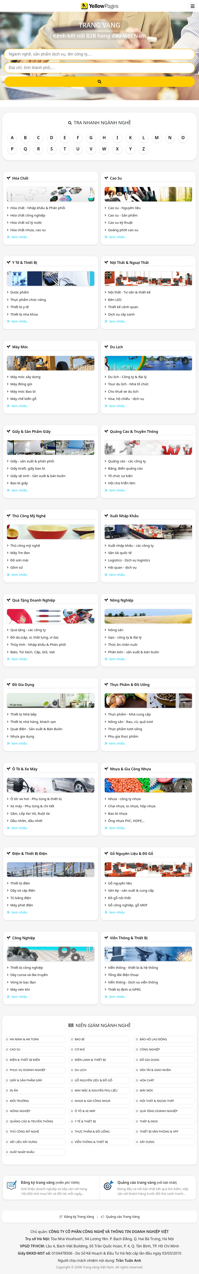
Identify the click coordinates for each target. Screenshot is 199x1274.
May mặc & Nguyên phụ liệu (96, 1090)
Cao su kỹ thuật (120, 222)
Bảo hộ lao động (153, 1039)
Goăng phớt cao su (123, 230)
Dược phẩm (19, 292)
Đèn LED (115, 299)
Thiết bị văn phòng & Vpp (159, 1131)
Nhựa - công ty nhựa (124, 798)
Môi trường (19, 1101)
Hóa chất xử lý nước (26, 222)
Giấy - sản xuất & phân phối (32, 461)
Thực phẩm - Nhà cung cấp (129, 714)
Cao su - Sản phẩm (123, 215)
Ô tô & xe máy (24, 768)
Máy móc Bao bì (23, 391)
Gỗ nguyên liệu (120, 883)
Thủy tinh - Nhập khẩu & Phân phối (38, 644)
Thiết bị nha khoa (24, 314)
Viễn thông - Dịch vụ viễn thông (133, 982)
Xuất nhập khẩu (124, 515)
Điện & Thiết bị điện (29, 853)
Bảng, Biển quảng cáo (125, 468)
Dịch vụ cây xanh (121, 314)
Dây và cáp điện (22, 890)
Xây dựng (147, 1142)
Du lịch (116, 346)
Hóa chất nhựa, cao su (28, 230)
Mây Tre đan (20, 552)
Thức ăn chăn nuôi (122, 644)
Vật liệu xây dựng (23, 1142)
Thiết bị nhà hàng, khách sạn (33, 721)
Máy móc (20, 346)
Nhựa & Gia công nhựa (130, 768)
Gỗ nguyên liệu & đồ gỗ (131, 853)
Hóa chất (20, 178)
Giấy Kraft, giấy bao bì (27, 468)
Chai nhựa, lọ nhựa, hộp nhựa (131, 806)
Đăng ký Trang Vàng (79, 1216)
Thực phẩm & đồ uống (130, 684)
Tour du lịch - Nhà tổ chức (128, 384)
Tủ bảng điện (20, 897)
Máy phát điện (21, 905)
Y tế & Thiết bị (24, 262)
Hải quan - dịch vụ (122, 567)
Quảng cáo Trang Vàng (123, 1216)
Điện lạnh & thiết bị (90, 1060)
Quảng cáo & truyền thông (134, 431)
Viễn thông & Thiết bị (129, 937)
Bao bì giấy (19, 483)
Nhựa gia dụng (22, 736)
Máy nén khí (20, 989)
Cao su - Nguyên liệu (124, 207)
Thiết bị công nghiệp (26, 967)
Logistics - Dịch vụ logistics (129, 560)
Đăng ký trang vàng (50, 1182)
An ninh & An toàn (24, 1039)
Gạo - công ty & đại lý (125, 637)
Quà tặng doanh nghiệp (33, 600)
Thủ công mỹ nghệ (29, 515)
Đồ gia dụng (23, 684)
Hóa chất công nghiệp (27, 215)
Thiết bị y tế (19, 307)
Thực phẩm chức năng (28, 299)
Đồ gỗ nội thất (119, 897)
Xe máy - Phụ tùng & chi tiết (32, 806)
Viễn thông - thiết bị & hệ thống (133, 967)
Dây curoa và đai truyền (29, 974)
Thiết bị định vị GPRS (124, 989)
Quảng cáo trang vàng (147, 1182)
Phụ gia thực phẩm (123, 736)
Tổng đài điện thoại (123, 974)
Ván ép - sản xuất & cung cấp (131, 890)
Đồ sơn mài (19, 560)
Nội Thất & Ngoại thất (129, 262)
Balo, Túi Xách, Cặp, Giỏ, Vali (32, 652)
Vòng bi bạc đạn (23, 982)
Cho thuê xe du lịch (123, 391)
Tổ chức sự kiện (120, 475)
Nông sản (115, 630)
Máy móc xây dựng (25, 376)
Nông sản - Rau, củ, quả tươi (130, 721)
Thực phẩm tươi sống (125, 729)
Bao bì (79, 1039)
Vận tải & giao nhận (155, 1070)
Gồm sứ (16, 567)
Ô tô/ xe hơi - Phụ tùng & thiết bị (36, 798)
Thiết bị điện (20, 883)
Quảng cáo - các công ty (127, 461)
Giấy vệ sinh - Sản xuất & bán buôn (37, 475)
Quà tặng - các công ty (28, 630)
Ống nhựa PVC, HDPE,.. (126, 820)
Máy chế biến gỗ (23, 398)
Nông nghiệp (121, 600)
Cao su (116, 178)
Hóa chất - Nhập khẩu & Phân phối (37, 207)
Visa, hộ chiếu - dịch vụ (126, 398)
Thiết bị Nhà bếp (23, 714)
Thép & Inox (149, 1121)
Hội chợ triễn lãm (121, 483)
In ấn (14, 1090)
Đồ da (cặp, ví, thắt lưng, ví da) (34, 637)
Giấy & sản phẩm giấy (31, 431)
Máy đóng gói (21, 384)
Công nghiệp (23, 937)
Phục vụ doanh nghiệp (27, 1070)
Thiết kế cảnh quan (123, 307)
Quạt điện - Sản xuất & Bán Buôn (36, 729)
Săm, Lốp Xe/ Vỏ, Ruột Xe (30, 813)
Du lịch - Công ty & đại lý (127, 376)
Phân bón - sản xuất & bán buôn (133, 652)
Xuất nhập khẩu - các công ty (131, 545)
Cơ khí (80, 1049)
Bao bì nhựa (117, 813)
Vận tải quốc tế (120, 552)
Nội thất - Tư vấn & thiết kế (129, 292)
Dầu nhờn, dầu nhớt (26, 820)
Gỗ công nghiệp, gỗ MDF (127, 905)
